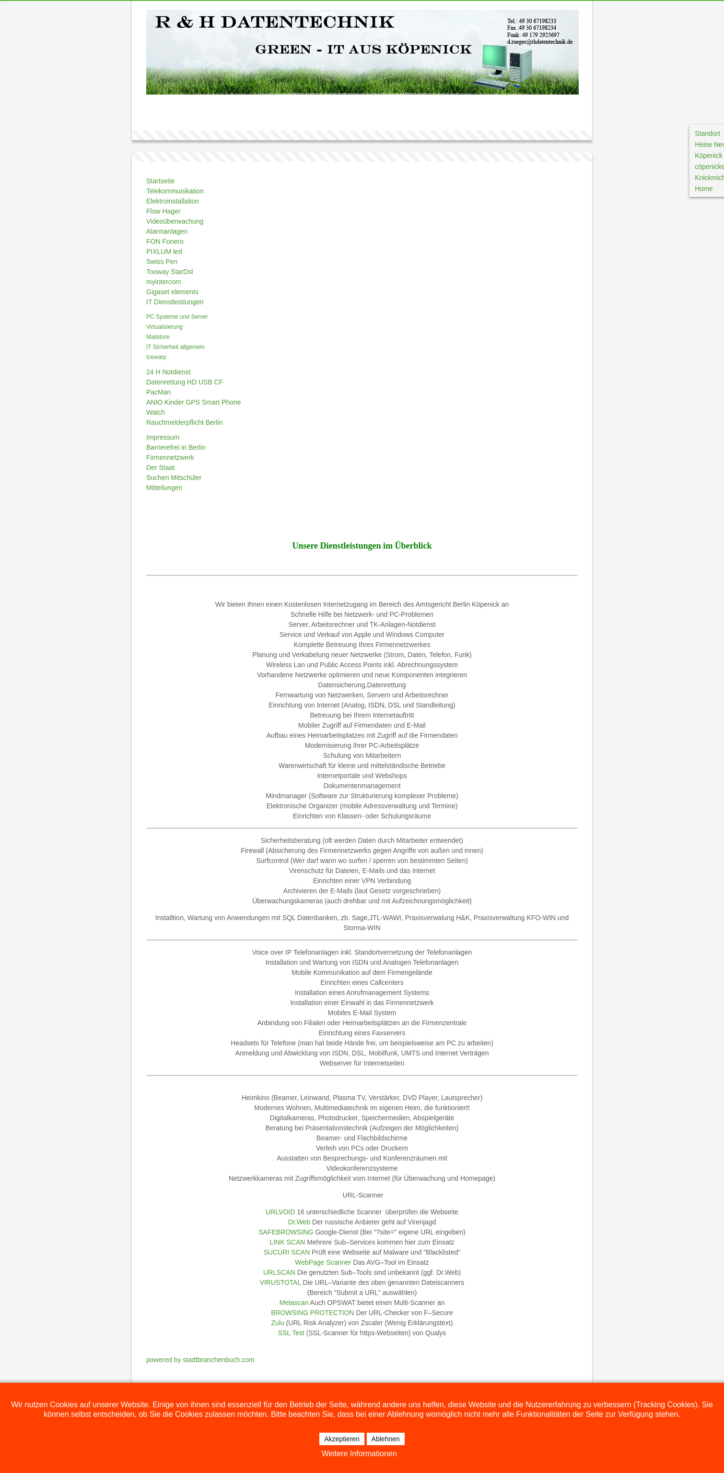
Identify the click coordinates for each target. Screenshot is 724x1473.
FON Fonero (165, 241)
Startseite (160, 181)
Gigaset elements (172, 292)
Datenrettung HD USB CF (184, 382)
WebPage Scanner (323, 1262)
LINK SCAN (287, 1242)
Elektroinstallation (172, 201)
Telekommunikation (175, 191)
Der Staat (160, 467)
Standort (707, 133)
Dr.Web (299, 1222)
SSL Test (291, 1333)
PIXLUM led (164, 251)
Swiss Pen (161, 261)
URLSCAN (279, 1272)
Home (703, 188)
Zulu (277, 1323)
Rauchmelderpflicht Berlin (184, 422)
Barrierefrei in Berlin (176, 447)
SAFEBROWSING (285, 1232)
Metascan (294, 1302)
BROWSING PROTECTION (312, 1313)
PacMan (158, 392)
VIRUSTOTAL (280, 1282)
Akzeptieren (342, 1439)
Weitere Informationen (359, 1453)
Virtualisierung (164, 326)
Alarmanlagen (166, 231)
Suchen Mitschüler (173, 477)
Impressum (162, 437)
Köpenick (709, 155)
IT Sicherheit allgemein (175, 347)
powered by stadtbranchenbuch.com (200, 1360)
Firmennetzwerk (170, 457)
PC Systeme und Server (177, 316)
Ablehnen (386, 1439)
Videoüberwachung (175, 221)
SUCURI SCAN (287, 1252)
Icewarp (156, 357)
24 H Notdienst (168, 372)
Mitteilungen (164, 487)
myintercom (163, 282)
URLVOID (280, 1212)
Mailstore (158, 337)
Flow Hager (163, 211)
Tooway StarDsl (169, 271)
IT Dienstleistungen (175, 302)
